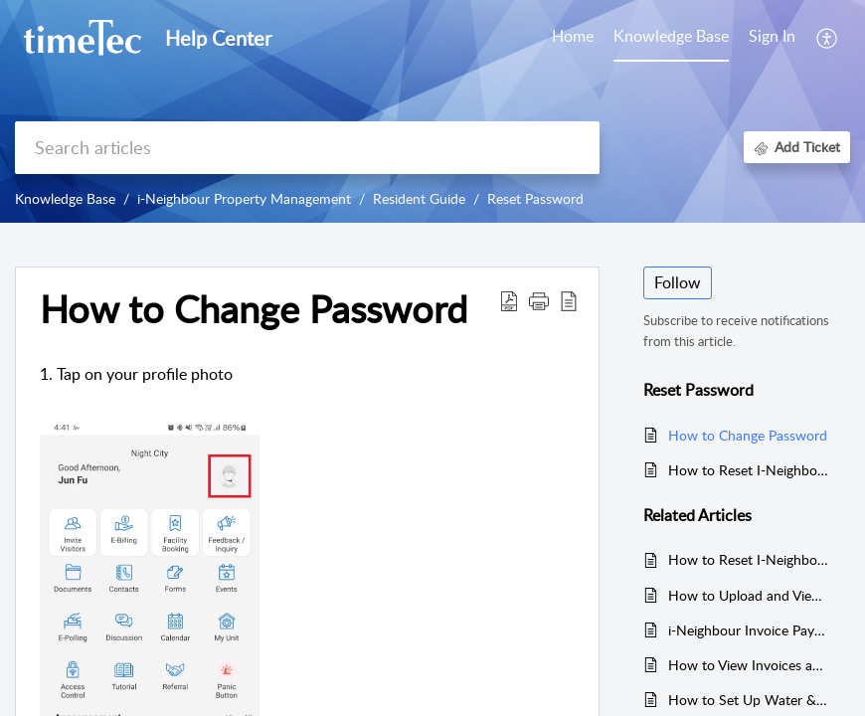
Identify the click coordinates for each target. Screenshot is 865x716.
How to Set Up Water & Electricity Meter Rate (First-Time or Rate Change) (749, 699)
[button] (827, 38)
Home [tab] (573, 36)
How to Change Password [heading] (253, 309)
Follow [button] (677, 282)
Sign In (772, 36)
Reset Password (535, 198)
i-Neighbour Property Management (244, 198)
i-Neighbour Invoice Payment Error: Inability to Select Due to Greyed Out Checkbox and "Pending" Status (749, 630)
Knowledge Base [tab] (671, 36)
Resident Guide (419, 198)
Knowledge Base (65, 198)
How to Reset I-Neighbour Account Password (749, 469)
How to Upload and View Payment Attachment (749, 595)
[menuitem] (772, 38)
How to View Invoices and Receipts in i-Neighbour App (749, 664)
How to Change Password (747, 435)
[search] (307, 147)
